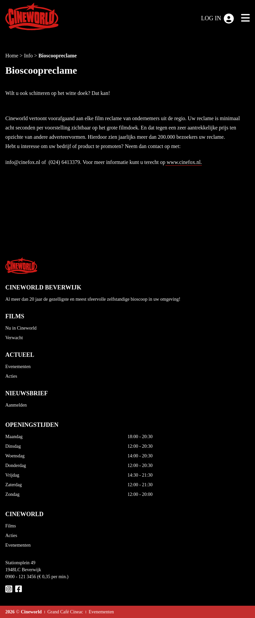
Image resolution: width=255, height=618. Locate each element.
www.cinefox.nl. (183, 162)
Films (10, 525)
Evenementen (18, 366)
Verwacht (14, 337)
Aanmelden (16, 405)
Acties (11, 376)
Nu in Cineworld (21, 328)
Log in (217, 19)
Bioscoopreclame (58, 55)
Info (29, 55)
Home (12, 55)
